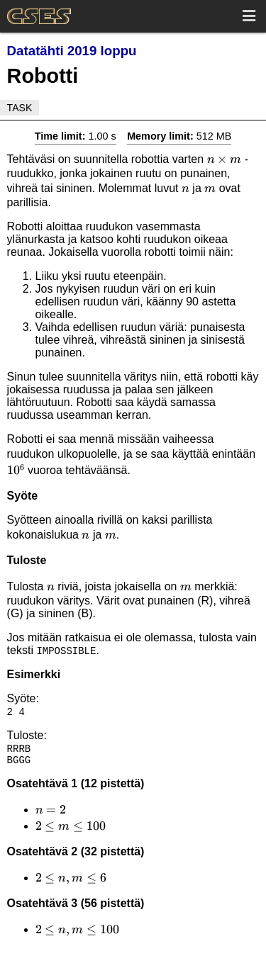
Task (20, 107)
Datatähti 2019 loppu (72, 50)
